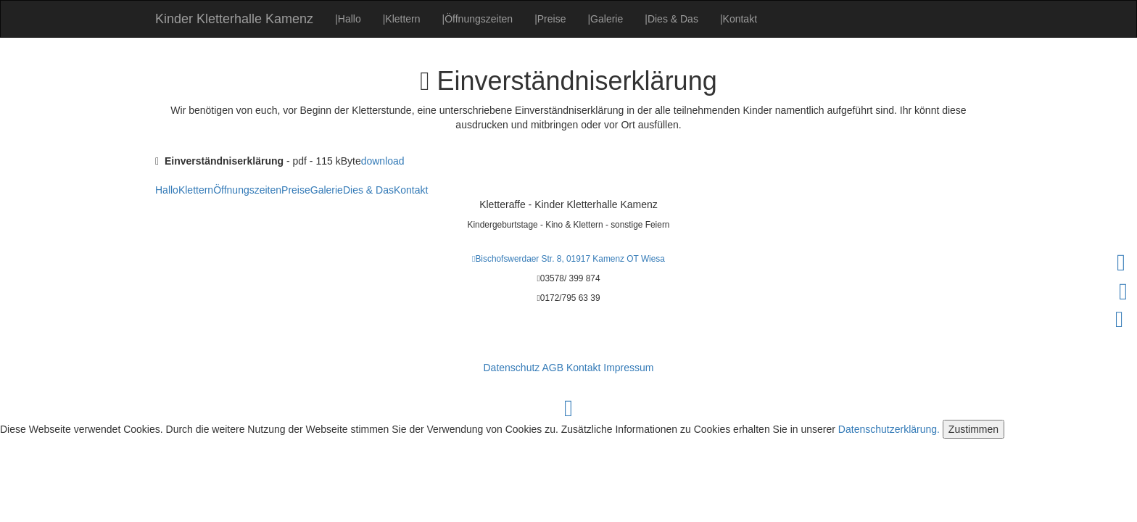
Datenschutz (511, 367)
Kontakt (738, 19)
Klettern (402, 19)
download (383, 161)
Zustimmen (973, 429)
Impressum (628, 367)
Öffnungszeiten (477, 19)
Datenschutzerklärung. (889, 429)
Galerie (605, 19)
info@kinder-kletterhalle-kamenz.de (568, 332)
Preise (550, 19)
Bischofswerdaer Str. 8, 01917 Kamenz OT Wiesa (568, 259)
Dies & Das (671, 19)
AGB (552, 367)
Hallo (348, 19)
